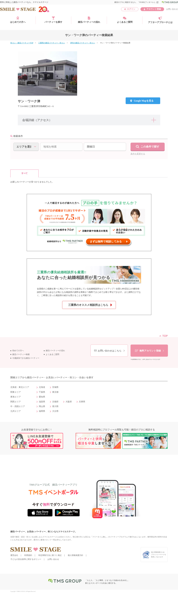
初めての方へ (18, 351)
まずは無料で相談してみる (106, 241)
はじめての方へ (18, 19)
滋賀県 (42, 402)
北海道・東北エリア (19, 387)
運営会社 (14, 555)
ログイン (131, 9)
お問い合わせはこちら (109, 350)
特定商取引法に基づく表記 (50, 555)
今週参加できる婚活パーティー (25, 358)
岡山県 (42, 406)
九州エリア (15, 411)
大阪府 (69, 402)
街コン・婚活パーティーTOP (21, 43)
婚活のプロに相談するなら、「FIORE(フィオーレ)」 (136, 2)
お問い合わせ (172, 9)
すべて (24, 173)
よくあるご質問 (124, 19)
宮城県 (55, 387)
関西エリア (15, 402)
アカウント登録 (153, 9)
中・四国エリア (17, 406)
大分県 (55, 411)
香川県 (55, 406)
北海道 (42, 387)
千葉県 (42, 392)
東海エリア (15, 397)
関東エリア (15, 392)
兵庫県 (82, 402)
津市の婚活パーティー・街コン (82, 43)
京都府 (55, 402)
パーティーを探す (53, 19)
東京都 (55, 392)
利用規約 (28, 555)
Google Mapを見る (143, 100)
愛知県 (42, 397)
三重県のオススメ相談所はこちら (88, 304)
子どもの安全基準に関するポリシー (25, 559)
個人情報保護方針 (75, 555)
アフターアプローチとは (160, 20)
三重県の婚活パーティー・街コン (51, 43)
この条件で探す (150, 146)
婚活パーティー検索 (21, 354)
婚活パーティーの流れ (89, 19)
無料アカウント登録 (150, 350)
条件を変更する (138, 154)
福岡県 (42, 411)
